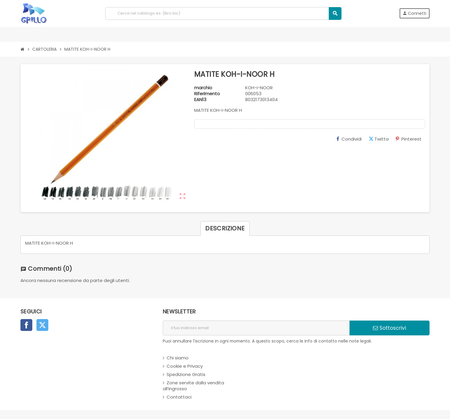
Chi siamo (178, 358)
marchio (203, 88)
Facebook (26, 325)
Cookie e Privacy (185, 366)
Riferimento (207, 94)
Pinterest (409, 139)
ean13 (200, 100)
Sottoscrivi (389, 328)
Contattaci (179, 397)
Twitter (42, 325)
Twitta (379, 139)
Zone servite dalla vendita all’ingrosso (193, 386)
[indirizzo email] (256, 328)
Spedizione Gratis (186, 374)
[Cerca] (223, 13)
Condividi (349, 139)
